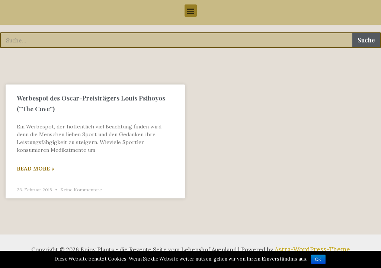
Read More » (35, 169)
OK (318, 259)
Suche (366, 40)
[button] (191, 10)
